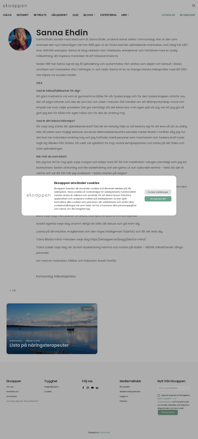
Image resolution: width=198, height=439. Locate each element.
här (88, 208)
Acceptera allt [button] (158, 198)
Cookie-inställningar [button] (158, 192)
